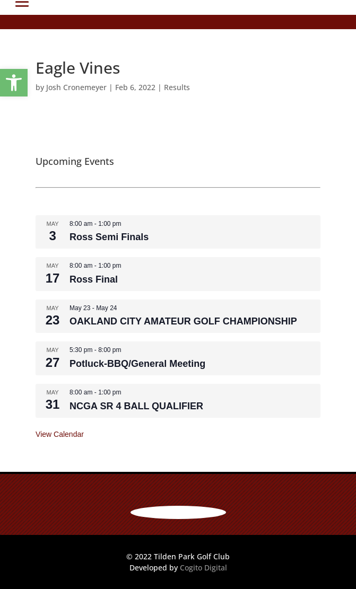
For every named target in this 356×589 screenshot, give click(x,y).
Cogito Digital (203, 567)
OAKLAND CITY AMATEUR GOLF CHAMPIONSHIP (183, 321)
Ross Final (94, 279)
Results (177, 87)
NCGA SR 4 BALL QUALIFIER (136, 406)
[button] (14, 82)
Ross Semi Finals (109, 237)
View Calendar (60, 434)
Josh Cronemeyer (76, 87)
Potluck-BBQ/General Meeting (137, 363)
